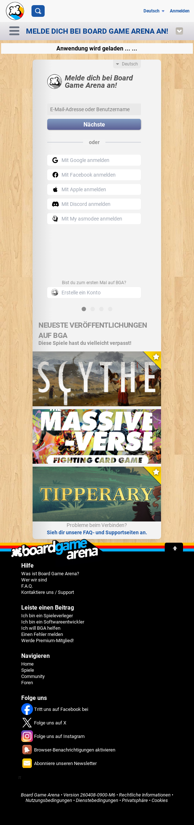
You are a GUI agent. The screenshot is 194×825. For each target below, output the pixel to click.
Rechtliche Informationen (145, 795)
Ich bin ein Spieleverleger (47, 615)
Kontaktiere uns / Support (47, 592)
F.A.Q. (27, 586)
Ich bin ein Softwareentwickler (52, 622)
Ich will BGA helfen (40, 628)
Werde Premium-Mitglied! (47, 640)
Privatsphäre (135, 800)
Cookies (160, 800)
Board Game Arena (40, 795)
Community (33, 676)
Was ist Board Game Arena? (50, 573)
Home (27, 664)
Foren (27, 682)
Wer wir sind (34, 580)
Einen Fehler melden (42, 634)
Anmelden (180, 11)
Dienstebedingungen (97, 800)
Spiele (27, 670)
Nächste (94, 124)
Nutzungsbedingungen (49, 800)
